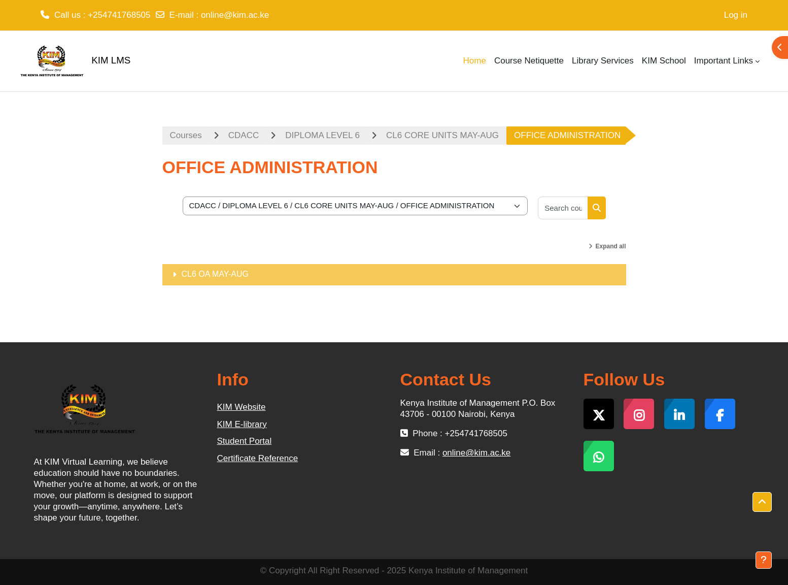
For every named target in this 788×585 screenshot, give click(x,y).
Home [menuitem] (474, 61)
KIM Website (241, 407)
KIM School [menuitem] (664, 61)
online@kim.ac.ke (235, 15)
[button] (762, 502)
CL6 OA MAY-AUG (215, 274)
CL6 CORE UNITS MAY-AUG (442, 135)
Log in (735, 15)
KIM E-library (242, 424)
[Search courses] (563, 208)
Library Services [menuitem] (603, 61)
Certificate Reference (257, 458)
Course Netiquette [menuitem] (529, 61)
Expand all (610, 246)
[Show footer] (764, 560)
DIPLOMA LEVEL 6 (322, 135)
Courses (186, 135)
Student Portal (244, 441)
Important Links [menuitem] (723, 61)
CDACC (243, 135)
